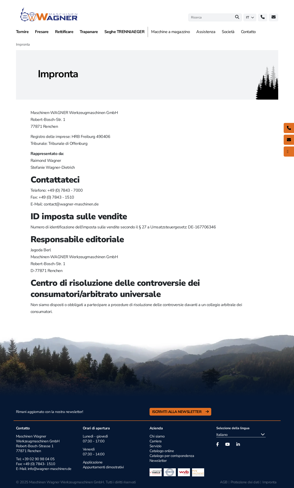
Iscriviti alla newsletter (177, 411)
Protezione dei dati (245, 482)
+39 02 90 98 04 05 (38, 459)
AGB (223, 482)
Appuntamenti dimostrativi (103, 467)
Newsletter (158, 460)
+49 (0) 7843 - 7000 (65, 190)
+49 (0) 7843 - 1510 (56, 197)
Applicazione (93, 462)
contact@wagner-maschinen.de (71, 204)
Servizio (155, 446)
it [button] (250, 17)
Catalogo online (162, 450)
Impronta (269, 482)
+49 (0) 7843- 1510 (39, 463)
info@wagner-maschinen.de (49, 468)
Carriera (156, 441)
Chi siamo (157, 436)
